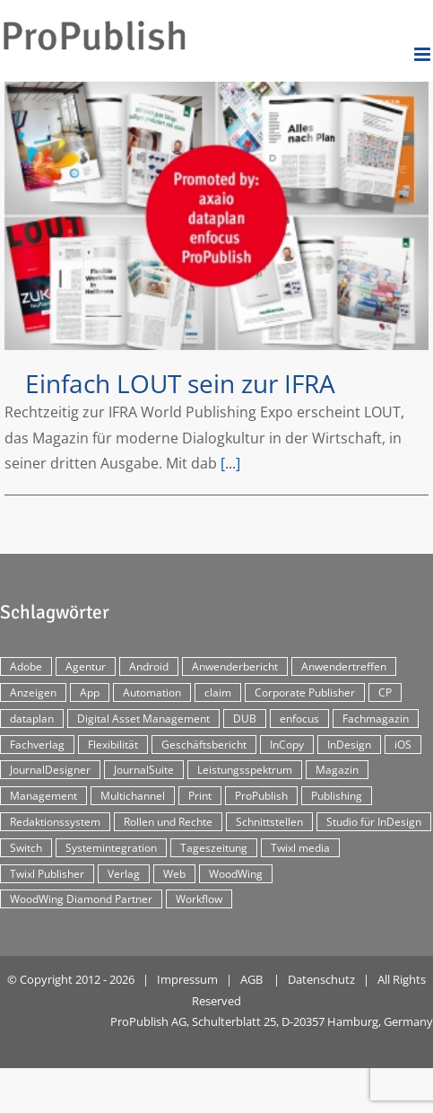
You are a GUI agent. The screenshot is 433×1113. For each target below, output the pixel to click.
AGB (251, 979)
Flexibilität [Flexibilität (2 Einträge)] (113, 744)
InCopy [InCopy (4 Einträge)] (287, 744)
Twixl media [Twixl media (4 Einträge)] (300, 847)
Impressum (187, 979)
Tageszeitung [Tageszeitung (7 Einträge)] (213, 847)
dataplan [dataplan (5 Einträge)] (32, 718)
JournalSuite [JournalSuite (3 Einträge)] (144, 769)
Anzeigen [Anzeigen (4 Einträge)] (33, 692)
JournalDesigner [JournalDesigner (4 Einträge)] (50, 769)
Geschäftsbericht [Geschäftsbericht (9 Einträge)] (204, 744)
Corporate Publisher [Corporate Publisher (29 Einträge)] (305, 692)
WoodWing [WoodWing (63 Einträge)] (236, 873)
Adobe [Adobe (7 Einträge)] (26, 666)
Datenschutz (321, 979)
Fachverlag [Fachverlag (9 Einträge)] (37, 744)
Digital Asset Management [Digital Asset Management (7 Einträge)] (143, 718)
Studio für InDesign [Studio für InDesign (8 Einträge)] (373, 821)
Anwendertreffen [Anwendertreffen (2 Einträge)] (343, 666)
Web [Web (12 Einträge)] (174, 873)
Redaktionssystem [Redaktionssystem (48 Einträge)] (55, 821)
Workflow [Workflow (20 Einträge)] (199, 899)
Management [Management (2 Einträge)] (43, 795)
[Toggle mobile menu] (423, 54)
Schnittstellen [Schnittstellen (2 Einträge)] (269, 821)
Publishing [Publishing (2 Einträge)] (336, 795)
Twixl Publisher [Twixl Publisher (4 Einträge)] (47, 873)
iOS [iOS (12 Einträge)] (402, 744)
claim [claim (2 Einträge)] (217, 692)
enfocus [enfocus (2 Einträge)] (299, 718)
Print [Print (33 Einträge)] (200, 795)
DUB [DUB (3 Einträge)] (244, 718)
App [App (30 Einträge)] (90, 692)
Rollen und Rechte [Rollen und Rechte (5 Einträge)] (168, 821)
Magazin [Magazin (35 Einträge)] (337, 769)
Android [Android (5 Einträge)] (149, 666)
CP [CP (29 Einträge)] (385, 692)
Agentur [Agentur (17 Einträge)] (85, 666)
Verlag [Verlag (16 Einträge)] (124, 873)
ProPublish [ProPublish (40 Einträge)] (261, 795)
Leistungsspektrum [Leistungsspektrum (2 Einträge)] (244, 769)
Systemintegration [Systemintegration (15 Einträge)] (111, 847)
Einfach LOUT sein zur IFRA (180, 383)
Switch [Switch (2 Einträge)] (26, 847)
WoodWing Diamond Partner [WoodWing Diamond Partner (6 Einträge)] (81, 899)
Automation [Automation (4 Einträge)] (152, 692)
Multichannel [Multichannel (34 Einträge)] (132, 795)
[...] (230, 463)
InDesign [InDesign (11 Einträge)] (349, 744)
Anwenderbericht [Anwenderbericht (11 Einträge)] (235, 666)
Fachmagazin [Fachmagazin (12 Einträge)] (375, 718)
